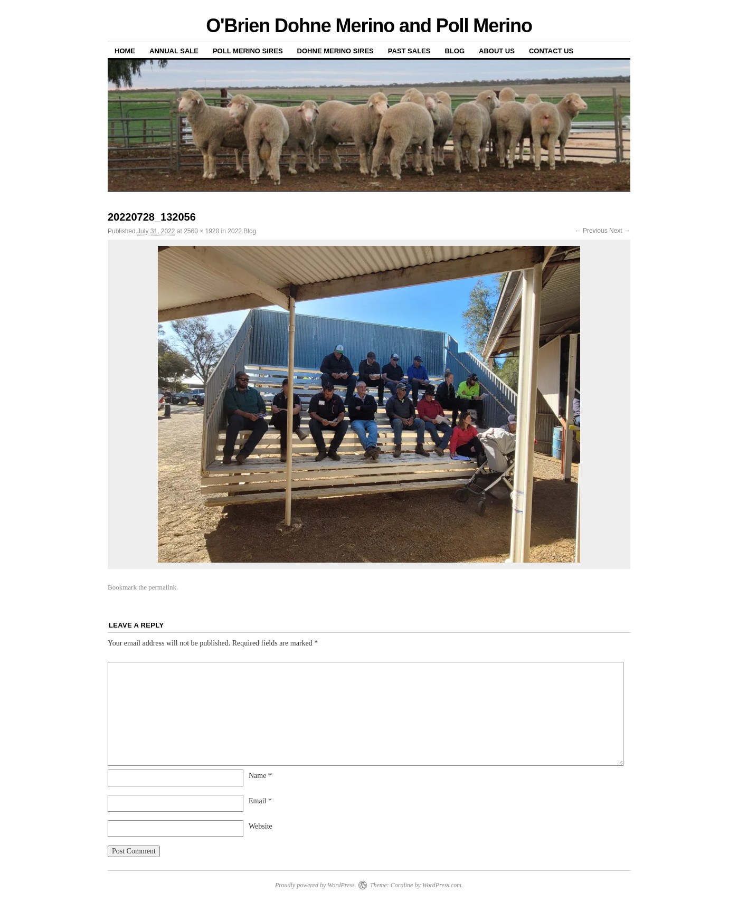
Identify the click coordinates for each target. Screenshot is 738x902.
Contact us (551, 51)
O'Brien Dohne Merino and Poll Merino (369, 25)
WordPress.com (441, 885)
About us (497, 51)
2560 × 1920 (201, 231)
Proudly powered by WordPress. (315, 885)
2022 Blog (242, 231)
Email (260, 801)
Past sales (409, 51)
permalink (162, 587)
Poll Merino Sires (248, 51)
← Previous (591, 230)
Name (260, 776)
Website (260, 826)
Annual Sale (173, 51)
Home (125, 51)
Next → (619, 230)
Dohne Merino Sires (335, 51)
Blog (454, 51)
